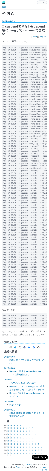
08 (23, 427)
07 (23, 433)
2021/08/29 (8, 21)
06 (20, 425)
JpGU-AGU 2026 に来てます (22, 383)
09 (26, 427)
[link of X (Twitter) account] (20, 347)
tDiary (29, 464)
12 (32, 427)
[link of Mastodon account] (24, 347)
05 (17, 425)
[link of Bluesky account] (29, 347)
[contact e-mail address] (11, 347)
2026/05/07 (9, 401)
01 (9, 425)
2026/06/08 (9, 357)
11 (26, 430)
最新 (4, 7)
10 (29, 427)
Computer (42, 37)
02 (11, 425)
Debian (34, 37)
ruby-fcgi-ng (43, 468)
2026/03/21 (9, 410)
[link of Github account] (38, 347)
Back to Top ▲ (40, 457)
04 (14, 427)
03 (14, 425)
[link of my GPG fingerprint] (15, 347)
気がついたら (15, 404)
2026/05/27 (9, 380)
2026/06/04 (9, 368)
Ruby (18, 467)
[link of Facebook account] (34, 347)
